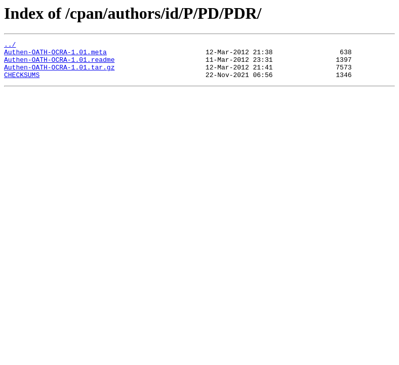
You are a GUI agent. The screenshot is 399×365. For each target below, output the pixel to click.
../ (10, 45)
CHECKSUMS (21, 82)
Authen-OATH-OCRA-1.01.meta (55, 54)
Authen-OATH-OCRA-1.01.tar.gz (59, 73)
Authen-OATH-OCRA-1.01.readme (59, 63)
